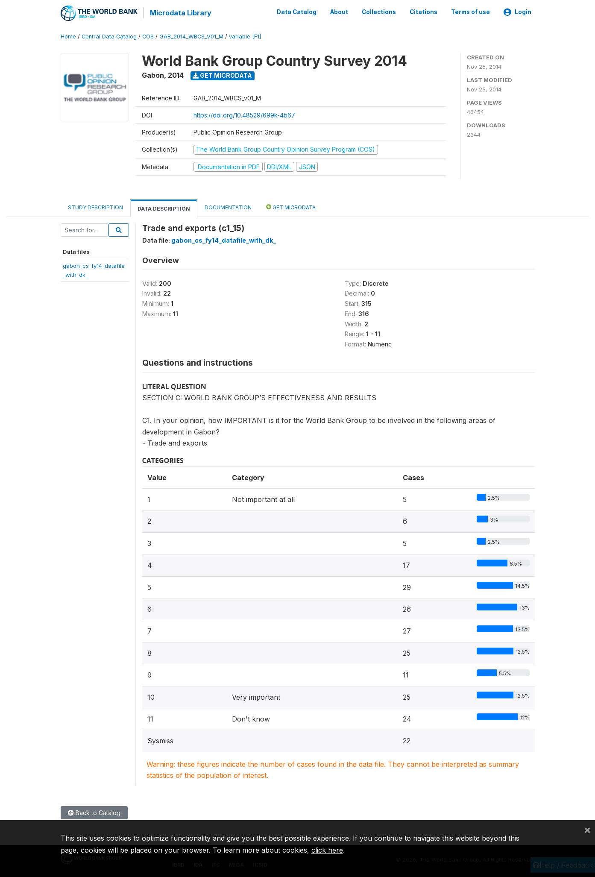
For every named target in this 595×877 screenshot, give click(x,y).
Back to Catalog (94, 811)
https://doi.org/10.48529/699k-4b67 (244, 114)
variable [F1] (245, 36)
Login (517, 12)
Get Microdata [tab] (291, 206)
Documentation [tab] (228, 207)
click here (327, 850)
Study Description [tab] (95, 207)
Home (68, 36)
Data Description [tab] (164, 208)
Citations (423, 12)
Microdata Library (180, 13)
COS (148, 36)
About (339, 12)
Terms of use (470, 12)
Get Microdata (222, 75)
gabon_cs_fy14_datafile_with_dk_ (223, 239)
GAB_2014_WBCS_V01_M (191, 36)
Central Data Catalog (109, 36)
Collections (379, 12)
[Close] (587, 829)
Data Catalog (297, 12)
